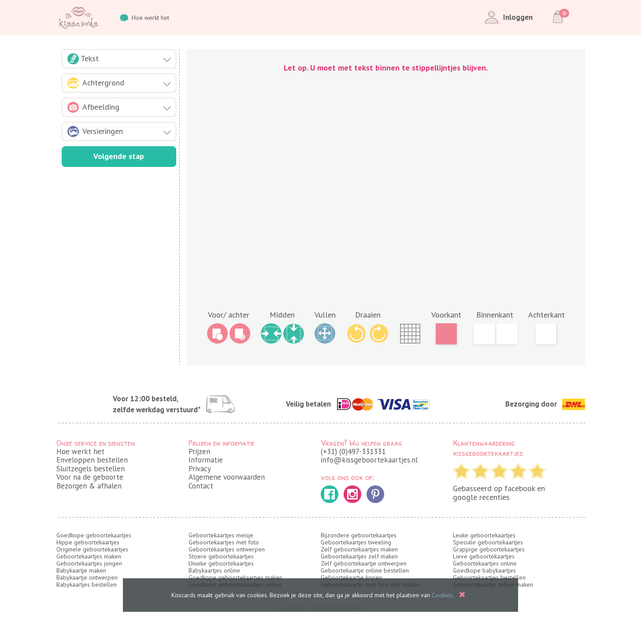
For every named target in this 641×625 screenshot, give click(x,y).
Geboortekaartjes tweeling (356, 542)
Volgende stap (118, 156)
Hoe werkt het (144, 17)
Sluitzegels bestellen (90, 468)
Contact (201, 486)
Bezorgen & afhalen (89, 486)
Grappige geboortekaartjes (489, 549)
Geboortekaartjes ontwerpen (227, 549)
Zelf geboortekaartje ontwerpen (364, 563)
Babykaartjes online (214, 570)
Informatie (206, 460)
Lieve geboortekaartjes (484, 556)
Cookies (442, 595)
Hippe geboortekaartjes (87, 542)
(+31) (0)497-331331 (353, 451)
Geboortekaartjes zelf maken (359, 556)
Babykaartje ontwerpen (87, 577)
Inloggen (507, 18)
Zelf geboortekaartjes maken (359, 549)
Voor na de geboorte (89, 477)
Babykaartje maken (81, 570)
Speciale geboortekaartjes (488, 542)
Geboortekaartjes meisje (221, 535)
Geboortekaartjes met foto (224, 542)
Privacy (200, 468)
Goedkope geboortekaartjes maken (235, 577)
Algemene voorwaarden (227, 477)
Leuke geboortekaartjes (484, 535)
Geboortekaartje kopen (351, 577)
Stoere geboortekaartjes (221, 556)
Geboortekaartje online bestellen (365, 570)
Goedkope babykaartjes (484, 570)
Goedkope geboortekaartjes (93, 535)
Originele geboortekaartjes (92, 549)
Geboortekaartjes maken (88, 556)
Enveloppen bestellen (92, 460)
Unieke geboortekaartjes (221, 563)
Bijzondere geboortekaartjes (358, 535)
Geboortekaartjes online (485, 563)
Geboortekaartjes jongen (89, 563)
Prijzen (199, 451)
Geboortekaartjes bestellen (489, 577)
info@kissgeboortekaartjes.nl (369, 460)
